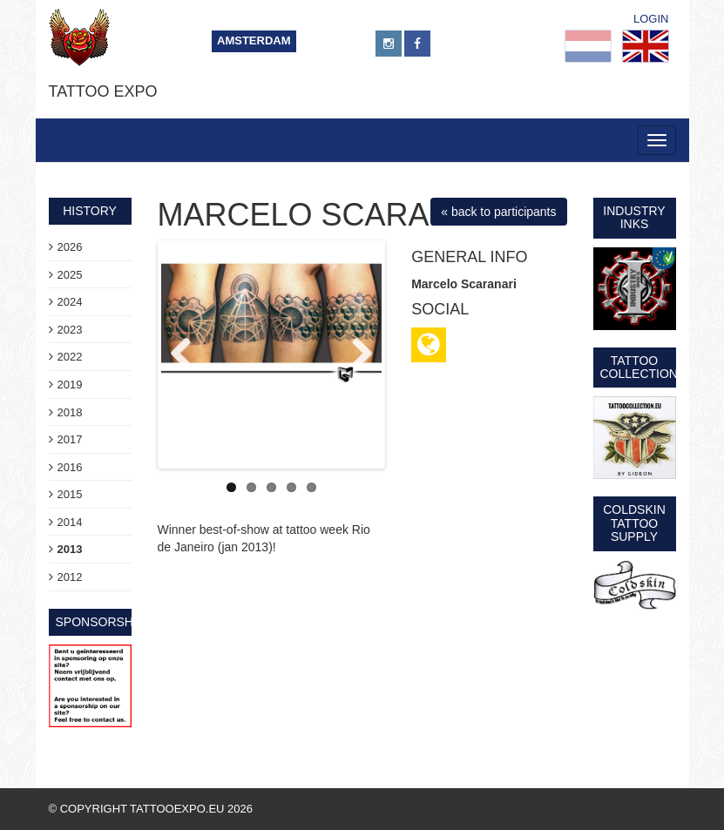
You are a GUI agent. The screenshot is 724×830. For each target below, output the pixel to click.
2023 (70, 329)
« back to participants (498, 212)
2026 (70, 246)
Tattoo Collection (639, 367)
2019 (70, 384)
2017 (70, 439)
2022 (70, 356)
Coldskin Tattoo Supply (634, 523)
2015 (70, 494)
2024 (70, 301)
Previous (187, 354)
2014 (70, 522)
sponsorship (100, 622)
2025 (70, 274)
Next (355, 354)
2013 (70, 549)
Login (650, 18)
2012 (70, 577)
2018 (70, 412)
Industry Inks (634, 217)
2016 (70, 467)
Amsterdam (254, 40)
